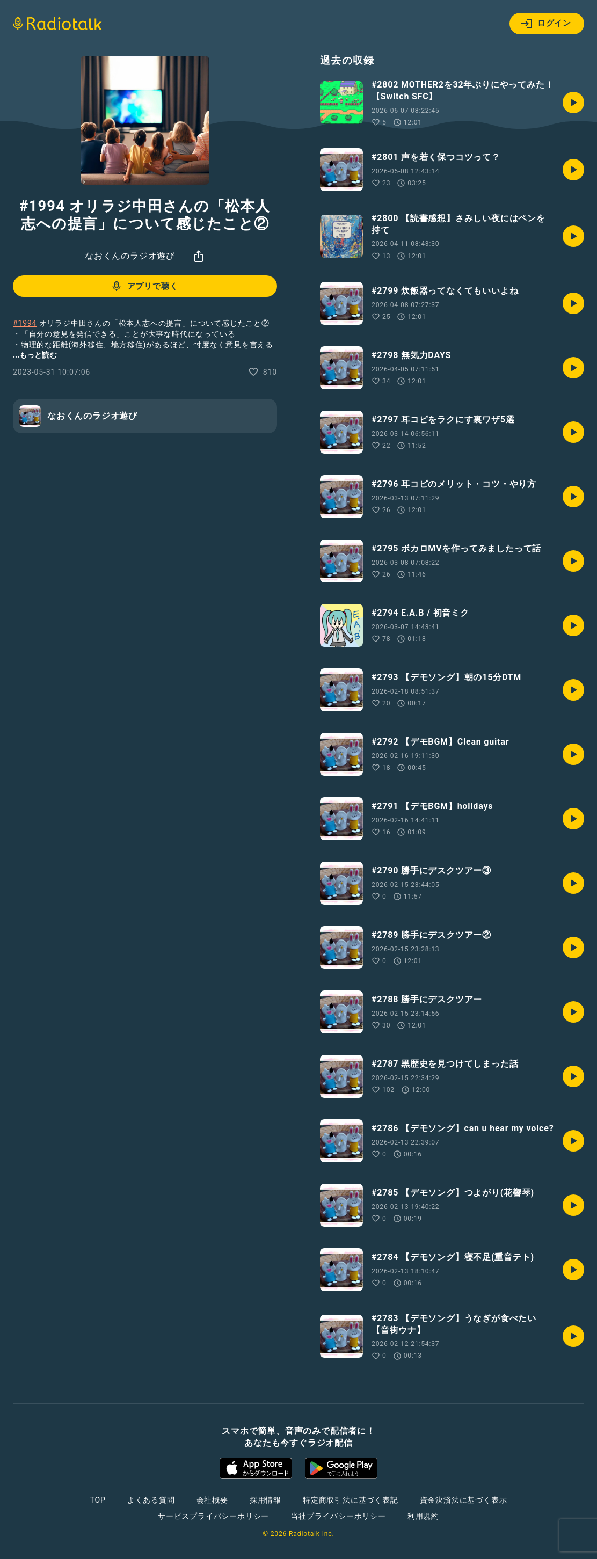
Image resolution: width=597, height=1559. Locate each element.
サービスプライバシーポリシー (213, 1516)
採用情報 (265, 1500)
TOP (98, 1500)
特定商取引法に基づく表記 (350, 1500)
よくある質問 (151, 1500)
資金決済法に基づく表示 (463, 1500)
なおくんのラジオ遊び (130, 256)
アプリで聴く (144, 286)
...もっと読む (35, 355)
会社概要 (212, 1500)
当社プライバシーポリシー (338, 1516)
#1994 (25, 323)
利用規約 (423, 1516)
